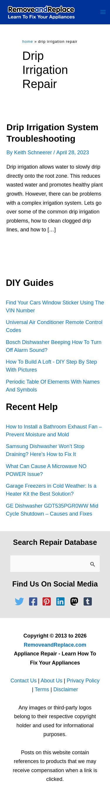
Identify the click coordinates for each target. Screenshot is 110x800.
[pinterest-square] (48, 601)
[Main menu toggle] (103, 12)
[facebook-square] (34, 601)
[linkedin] (62, 601)
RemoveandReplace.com (55, 645)
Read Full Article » (33, 249)
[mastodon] (76, 601)
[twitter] (21, 601)
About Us (51, 681)
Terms (42, 689)
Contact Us (24, 681)
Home (27, 41)
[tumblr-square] (89, 601)
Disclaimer (65, 689)
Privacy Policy (83, 681)
